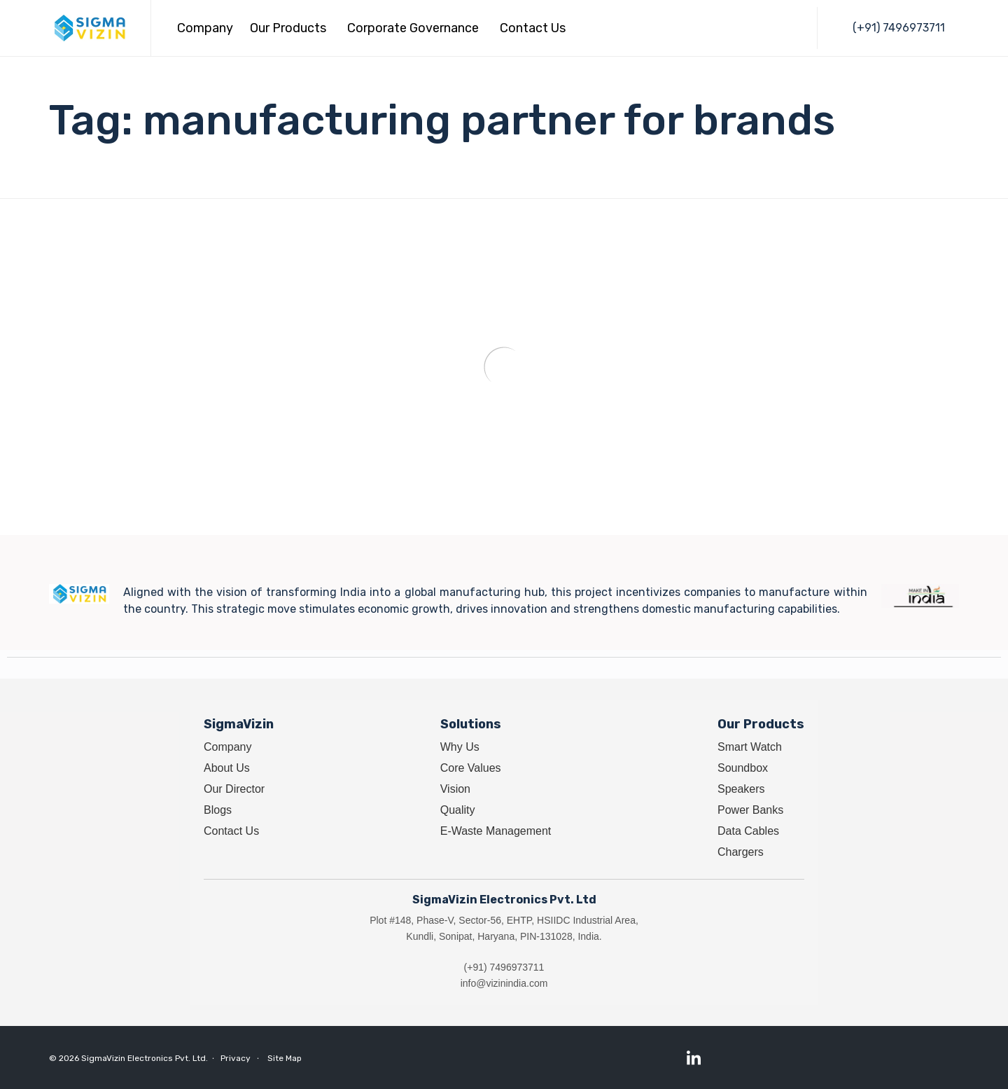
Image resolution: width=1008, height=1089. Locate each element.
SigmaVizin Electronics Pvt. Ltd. (144, 1058)
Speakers (741, 789)
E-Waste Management (496, 831)
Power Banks (750, 810)
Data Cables (748, 831)
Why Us (459, 747)
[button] (899, 28)
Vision (455, 789)
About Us (227, 768)
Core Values (470, 768)
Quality (457, 810)
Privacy (235, 1058)
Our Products (288, 28)
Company (205, 28)
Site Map (284, 1058)
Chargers (741, 852)
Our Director (234, 789)
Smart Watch (750, 747)
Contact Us (533, 28)
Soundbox (743, 768)
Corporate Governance (413, 28)
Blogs (218, 810)
